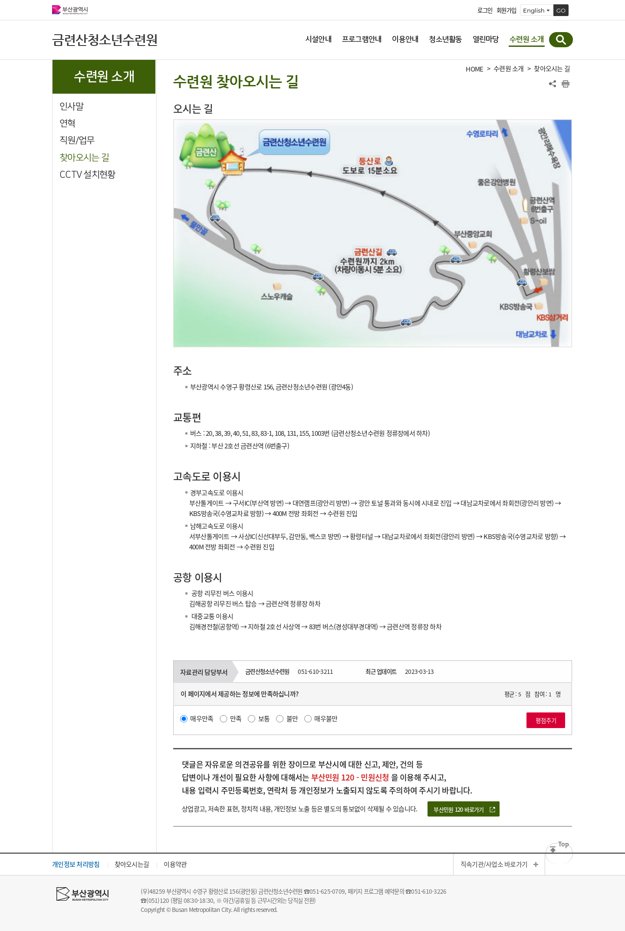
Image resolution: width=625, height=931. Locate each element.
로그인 (484, 10)
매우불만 (325, 718)
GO (561, 10)
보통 (264, 718)
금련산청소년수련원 (105, 39)
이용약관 (175, 864)
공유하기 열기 (552, 83)
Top (563, 845)
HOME (474, 69)
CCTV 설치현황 (87, 175)
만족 (236, 718)
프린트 (565, 83)
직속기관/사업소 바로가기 (494, 864)
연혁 (67, 123)
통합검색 (561, 39)
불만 (292, 718)
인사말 (71, 106)
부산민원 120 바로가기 (459, 809)
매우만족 (201, 718)
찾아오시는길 (132, 864)
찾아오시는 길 (84, 158)
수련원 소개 (508, 68)
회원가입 (506, 10)
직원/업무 (76, 140)
